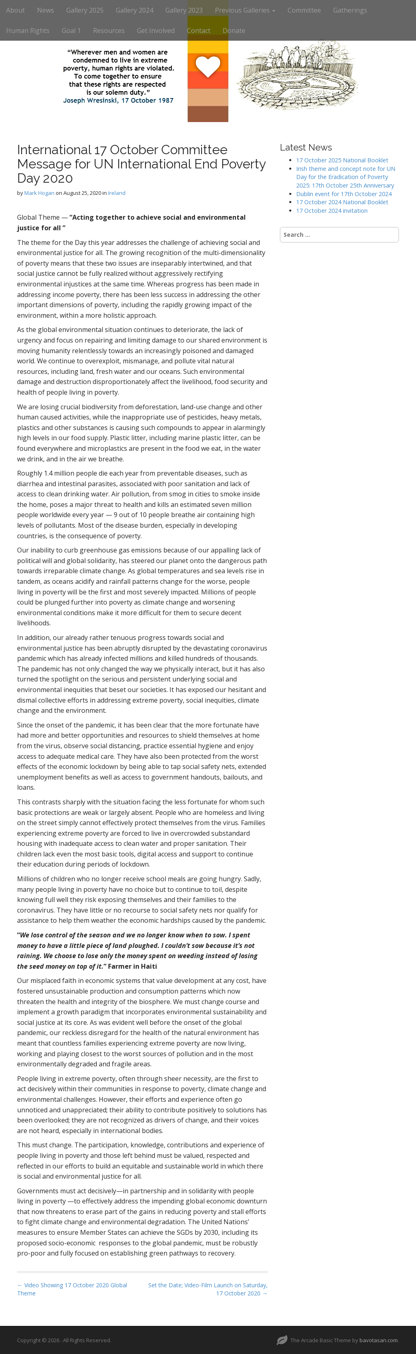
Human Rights (28, 30)
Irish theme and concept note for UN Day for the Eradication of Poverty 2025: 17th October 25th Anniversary (345, 177)
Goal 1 (71, 30)
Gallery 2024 (134, 10)
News (45, 10)
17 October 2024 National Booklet (342, 202)
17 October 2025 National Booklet (342, 160)
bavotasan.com (379, 1340)
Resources (109, 30)
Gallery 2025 (85, 10)
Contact (198, 30)
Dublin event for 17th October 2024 (344, 194)
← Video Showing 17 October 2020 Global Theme (72, 1289)
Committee (304, 10)
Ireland (117, 193)
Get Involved (156, 30)
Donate (234, 30)
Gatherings (350, 10)
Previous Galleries (245, 10)
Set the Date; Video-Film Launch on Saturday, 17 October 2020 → (208, 1289)
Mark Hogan (39, 193)
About (15, 10)
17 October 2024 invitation (332, 210)
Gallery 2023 (184, 10)
